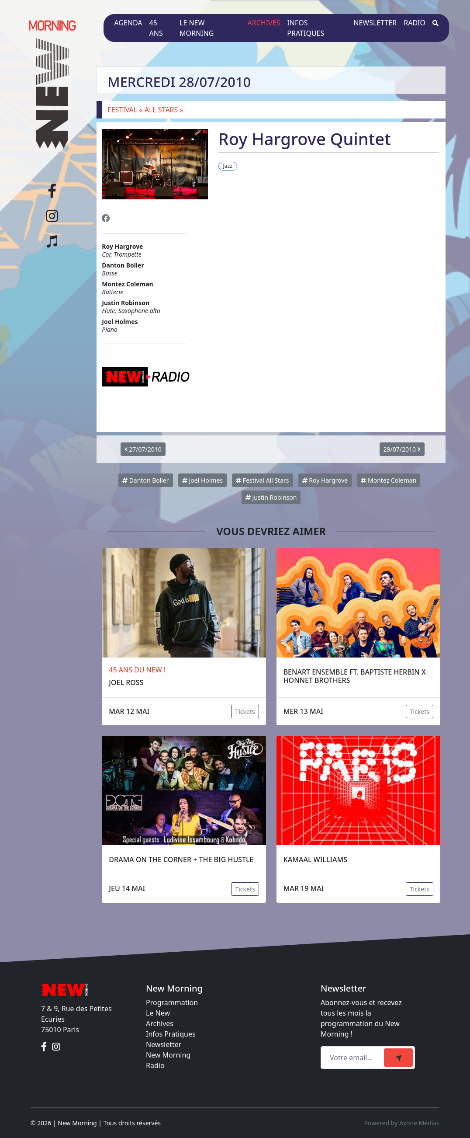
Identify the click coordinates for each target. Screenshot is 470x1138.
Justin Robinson (271, 497)
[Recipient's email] (353, 1057)
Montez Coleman (388, 480)
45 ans (156, 28)
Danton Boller (145, 480)
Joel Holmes (202, 480)
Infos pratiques (305, 28)
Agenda (128, 23)
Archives (264, 23)
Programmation (172, 1002)
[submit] (398, 1057)
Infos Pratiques (171, 1034)
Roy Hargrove (325, 480)
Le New (158, 1013)
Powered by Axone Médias (401, 1123)
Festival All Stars (262, 480)
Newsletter (375, 23)
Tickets (245, 711)
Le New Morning (197, 28)
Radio (414, 23)
